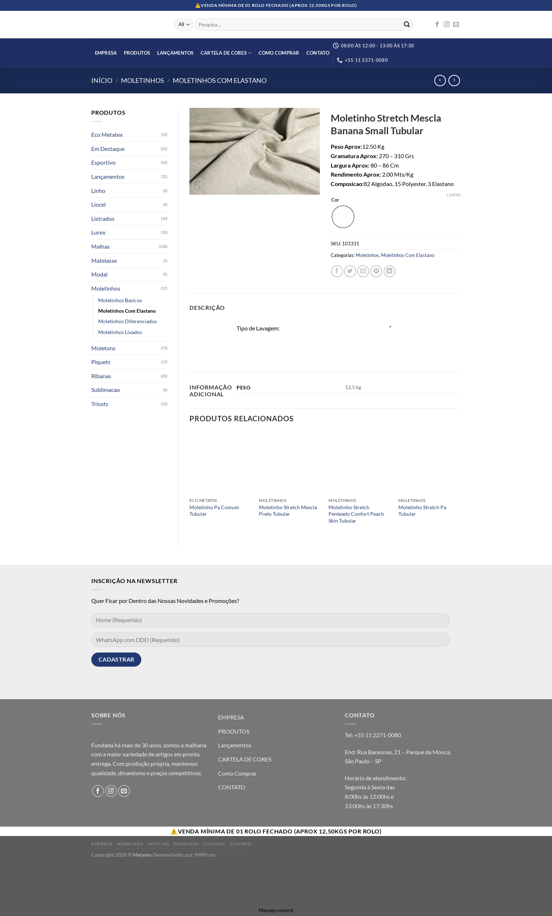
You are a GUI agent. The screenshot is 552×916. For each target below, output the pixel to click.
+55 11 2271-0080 (377, 734)
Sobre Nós (130, 844)
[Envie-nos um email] (456, 24)
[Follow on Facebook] (437, 24)
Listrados (102, 218)
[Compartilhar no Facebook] (337, 271)
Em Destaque (108, 148)
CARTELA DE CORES (226, 53)
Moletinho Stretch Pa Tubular (422, 510)
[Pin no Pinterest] (376, 271)
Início (101, 80)
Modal (99, 274)
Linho (98, 190)
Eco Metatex (107, 134)
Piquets (100, 361)
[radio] (343, 217)
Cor (335, 200)
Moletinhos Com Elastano (220, 80)
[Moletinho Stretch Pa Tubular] (429, 463)
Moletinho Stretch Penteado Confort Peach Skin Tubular (356, 514)
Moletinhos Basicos (120, 300)
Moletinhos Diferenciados (127, 321)
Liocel (98, 204)
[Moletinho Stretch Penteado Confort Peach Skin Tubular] (360, 463)
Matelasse (104, 260)
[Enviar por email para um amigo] (363, 271)
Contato (214, 844)
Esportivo (103, 162)
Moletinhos (142, 80)
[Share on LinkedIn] (390, 271)
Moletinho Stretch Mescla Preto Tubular (288, 510)
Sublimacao (105, 389)
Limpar (454, 195)
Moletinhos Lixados (120, 332)
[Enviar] (407, 24)
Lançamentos (175, 53)
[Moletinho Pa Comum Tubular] (220, 463)
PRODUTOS (137, 53)
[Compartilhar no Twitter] (350, 271)
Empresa (101, 844)
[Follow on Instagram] (446, 24)
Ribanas (101, 375)
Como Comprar (279, 53)
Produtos (186, 844)
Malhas (100, 246)
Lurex (98, 232)
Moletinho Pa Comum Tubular (214, 510)
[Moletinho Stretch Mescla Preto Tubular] (290, 463)
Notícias (158, 844)
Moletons (103, 348)
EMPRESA (106, 53)
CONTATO (318, 53)
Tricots (99, 403)
